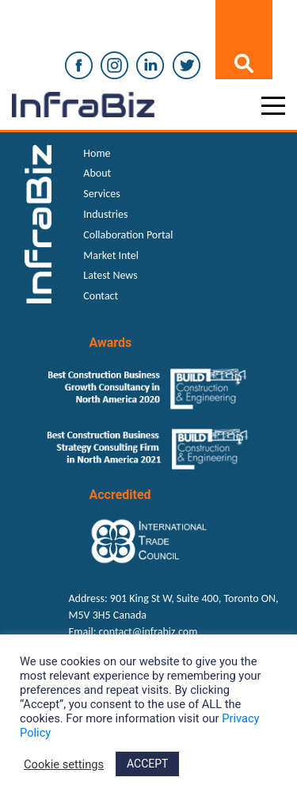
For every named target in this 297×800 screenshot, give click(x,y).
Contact (100, 296)
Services (101, 193)
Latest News (110, 275)
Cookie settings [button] (64, 764)
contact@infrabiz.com (148, 631)
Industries (105, 214)
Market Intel (111, 255)
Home (96, 153)
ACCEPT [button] (147, 763)
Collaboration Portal (128, 235)
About (97, 173)
